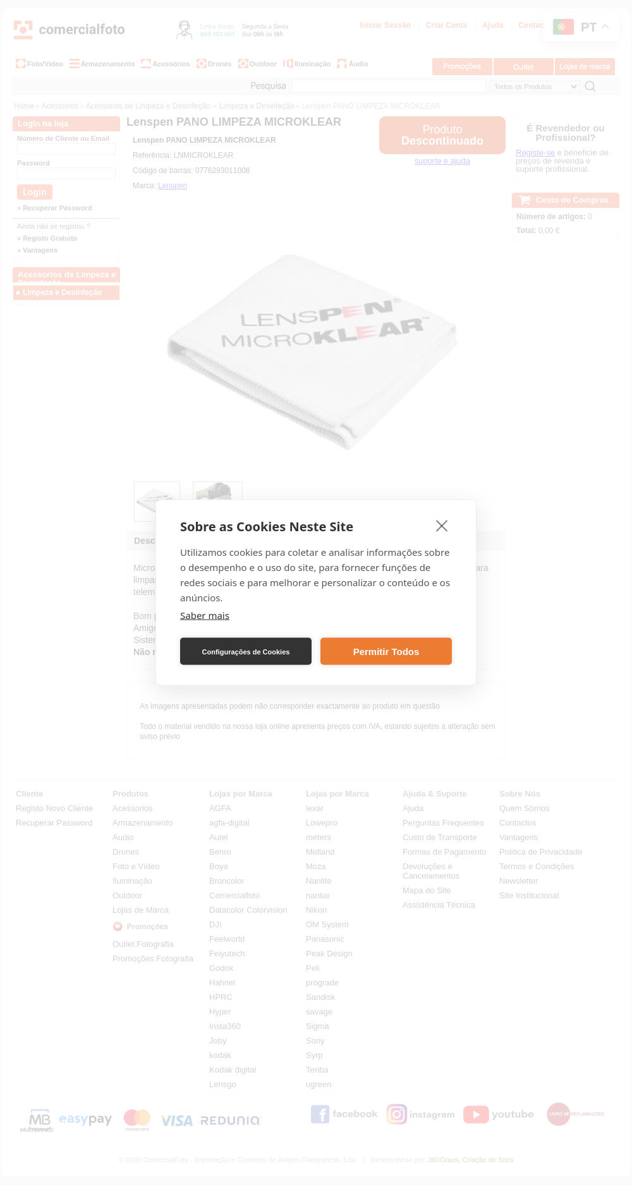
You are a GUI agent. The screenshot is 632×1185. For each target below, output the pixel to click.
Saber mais (204, 615)
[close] (442, 525)
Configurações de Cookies (246, 651)
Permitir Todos (386, 651)
